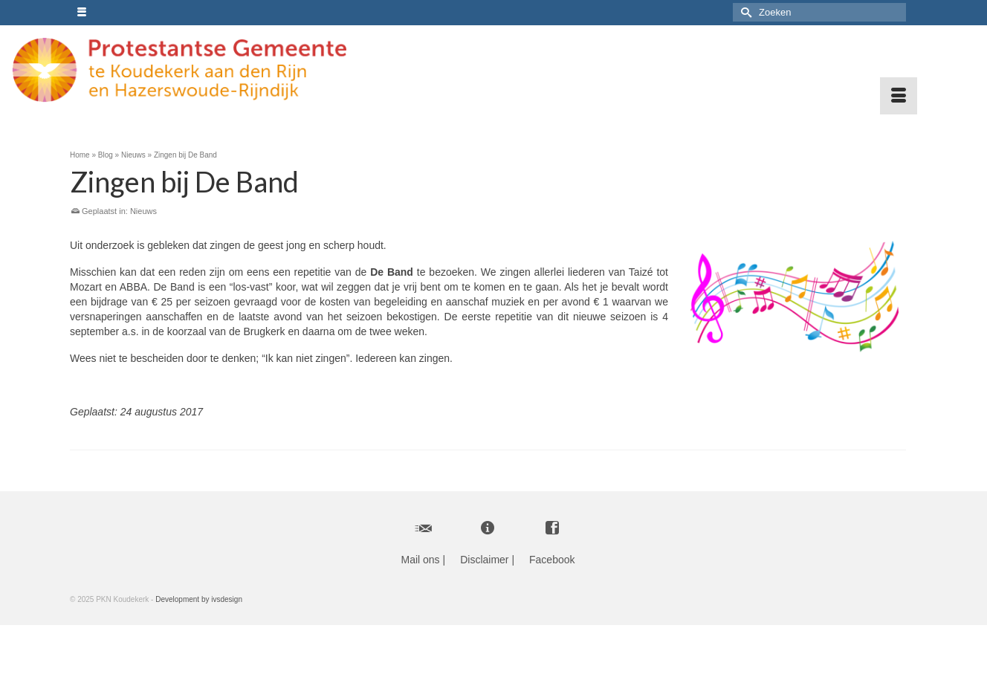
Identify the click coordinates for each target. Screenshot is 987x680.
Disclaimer (484, 560)
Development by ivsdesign (198, 599)
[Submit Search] (744, 12)
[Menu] (898, 95)
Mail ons (420, 560)
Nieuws (143, 211)
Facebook (552, 560)
